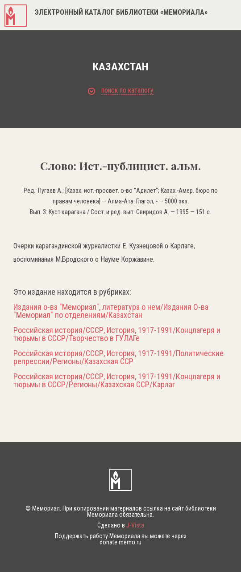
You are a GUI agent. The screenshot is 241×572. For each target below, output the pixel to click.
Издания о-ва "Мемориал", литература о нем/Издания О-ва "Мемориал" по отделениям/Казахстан (110, 311)
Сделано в (120, 525)
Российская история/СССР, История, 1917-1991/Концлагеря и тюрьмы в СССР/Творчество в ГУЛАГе (116, 334)
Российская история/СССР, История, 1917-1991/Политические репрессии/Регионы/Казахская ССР (118, 357)
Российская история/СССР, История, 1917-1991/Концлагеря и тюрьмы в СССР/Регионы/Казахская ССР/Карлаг (116, 381)
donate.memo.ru (120, 542)
